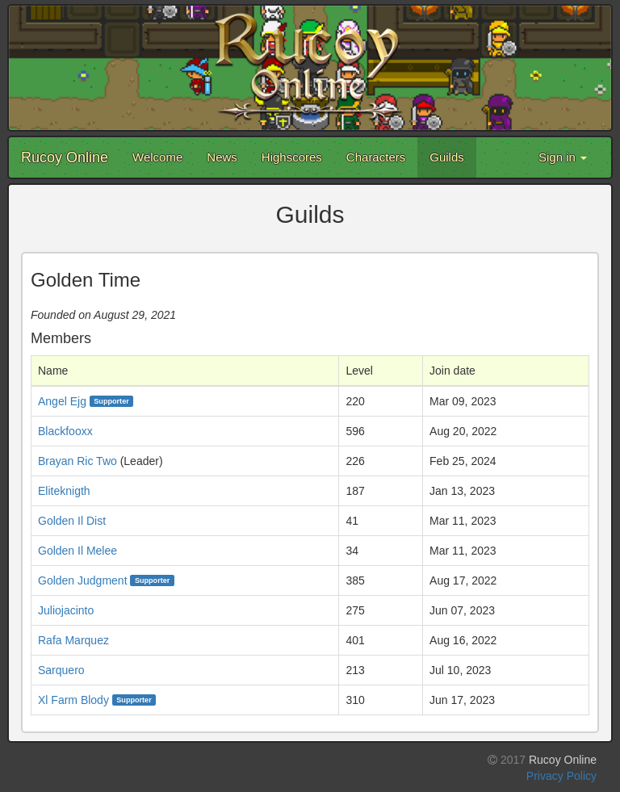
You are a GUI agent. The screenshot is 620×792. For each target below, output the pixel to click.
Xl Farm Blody (73, 700)
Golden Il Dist (72, 520)
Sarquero (61, 670)
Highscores (292, 157)
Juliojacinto (66, 610)
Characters (375, 157)
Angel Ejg (62, 401)
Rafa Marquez (73, 640)
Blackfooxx (65, 431)
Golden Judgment (83, 580)
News (222, 157)
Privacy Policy (561, 775)
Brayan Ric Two (77, 461)
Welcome (157, 157)
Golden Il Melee (77, 550)
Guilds (446, 157)
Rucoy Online (64, 157)
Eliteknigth (64, 490)
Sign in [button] (562, 157)
